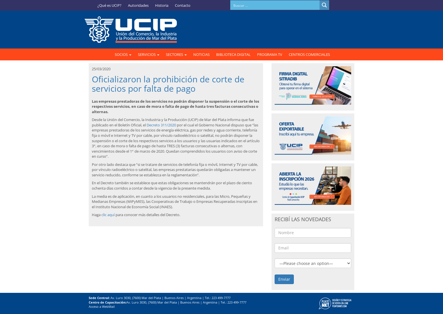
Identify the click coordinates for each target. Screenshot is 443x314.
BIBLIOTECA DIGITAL (233, 54)
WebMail (108, 306)
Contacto (182, 5)
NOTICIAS (201, 54)
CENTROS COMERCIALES (309, 54)
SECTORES (176, 54)
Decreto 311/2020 (161, 125)
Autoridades (138, 5)
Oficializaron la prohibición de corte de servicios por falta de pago (168, 83)
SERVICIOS (148, 54)
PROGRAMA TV (269, 54)
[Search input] (275, 5)
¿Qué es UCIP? (109, 5)
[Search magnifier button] (324, 5)
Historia (161, 5)
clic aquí (108, 214)
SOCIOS (123, 54)
